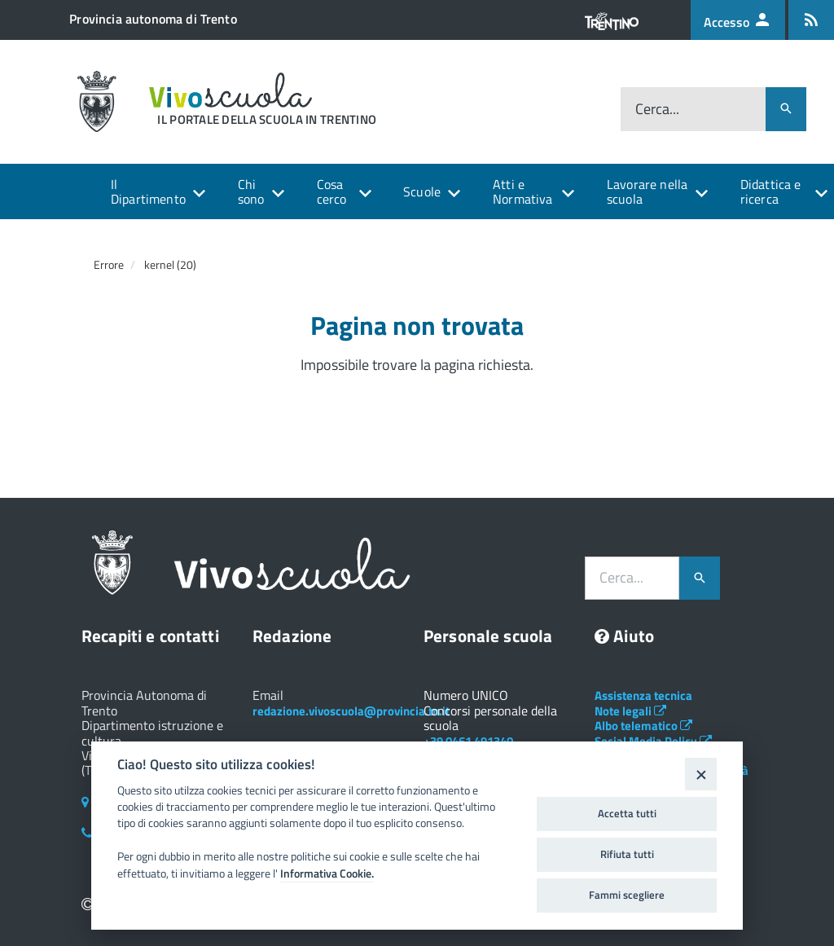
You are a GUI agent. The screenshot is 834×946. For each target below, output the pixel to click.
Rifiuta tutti (627, 854)
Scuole (422, 191)
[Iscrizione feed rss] (811, 20)
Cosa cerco (332, 191)
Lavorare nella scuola (647, 191)
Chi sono (251, 191)
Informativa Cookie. (327, 873)
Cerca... (657, 108)
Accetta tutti (627, 813)
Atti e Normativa (522, 191)
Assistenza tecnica (643, 695)
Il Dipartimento (148, 191)
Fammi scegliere (627, 895)
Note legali (630, 711)
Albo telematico (643, 725)
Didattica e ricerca (770, 191)
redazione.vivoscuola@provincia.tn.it (351, 711)
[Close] (701, 774)
